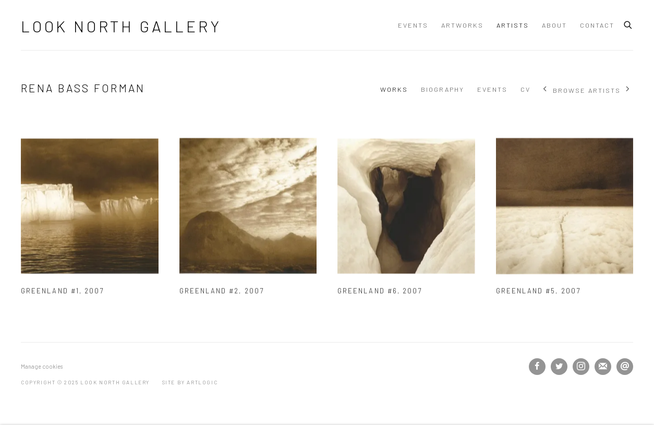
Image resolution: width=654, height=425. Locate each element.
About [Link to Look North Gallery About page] (554, 25)
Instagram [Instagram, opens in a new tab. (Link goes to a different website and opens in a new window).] (581, 366)
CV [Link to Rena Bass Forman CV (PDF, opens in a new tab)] (525, 89)
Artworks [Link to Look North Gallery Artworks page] (462, 25)
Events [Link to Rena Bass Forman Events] (492, 89)
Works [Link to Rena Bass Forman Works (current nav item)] (394, 89)
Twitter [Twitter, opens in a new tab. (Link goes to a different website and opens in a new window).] (559, 366)
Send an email (624, 366)
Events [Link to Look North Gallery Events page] (413, 25)
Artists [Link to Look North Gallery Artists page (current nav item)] (512, 25)
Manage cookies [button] (42, 366)
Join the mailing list (603, 366)
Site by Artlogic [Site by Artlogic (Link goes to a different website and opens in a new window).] (190, 382)
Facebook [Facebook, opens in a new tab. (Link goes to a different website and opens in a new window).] (537, 366)
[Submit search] (628, 23)
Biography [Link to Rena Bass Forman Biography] (442, 89)
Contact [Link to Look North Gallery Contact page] (597, 25)
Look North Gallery (121, 26)
